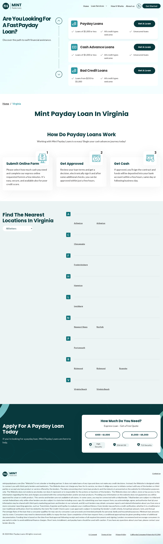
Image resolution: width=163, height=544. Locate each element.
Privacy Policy (121, 534)
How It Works (117, 6)
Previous (59, 21)
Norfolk (100, 327)
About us (130, 6)
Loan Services (100, 5)
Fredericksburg (81, 265)
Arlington (78, 223)
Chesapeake (79, 244)
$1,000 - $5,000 (139, 434)
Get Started (151, 6)
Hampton (78, 285)
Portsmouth (79, 348)
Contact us (156, 473)
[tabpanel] (113, 28)
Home (86, 6)
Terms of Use (106, 534)
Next (59, 74)
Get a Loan (144, 23)
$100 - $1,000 (102, 434)
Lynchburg (78, 306)
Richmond (78, 368)
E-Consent (93, 534)
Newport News (81, 327)
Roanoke (123, 368)
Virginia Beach (80, 389)
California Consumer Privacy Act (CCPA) (145, 534)
